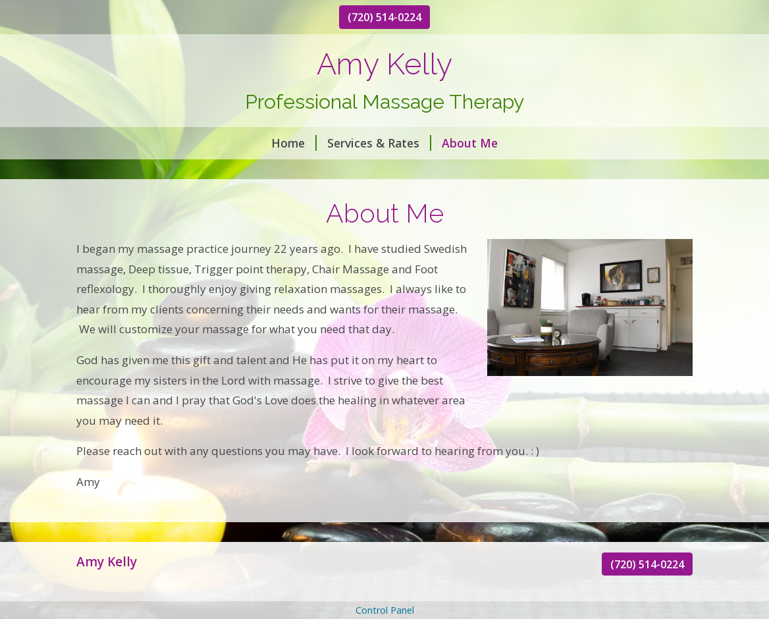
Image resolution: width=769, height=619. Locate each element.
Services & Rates (379, 143)
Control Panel (385, 610)
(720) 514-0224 (384, 17)
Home (294, 143)
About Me (470, 143)
